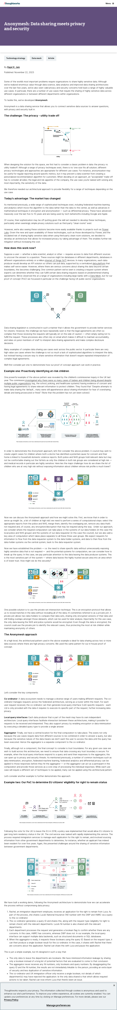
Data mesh (36, 58)
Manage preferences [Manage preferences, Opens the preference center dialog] (58, 1005)
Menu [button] (110, 3)
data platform (99, 263)
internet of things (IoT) (55, 260)
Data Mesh (95, 276)
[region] (58, 996)
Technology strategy (15, 58)
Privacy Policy (11, 1000)
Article (51, 58)
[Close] (114, 985)
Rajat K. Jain (13, 67)
